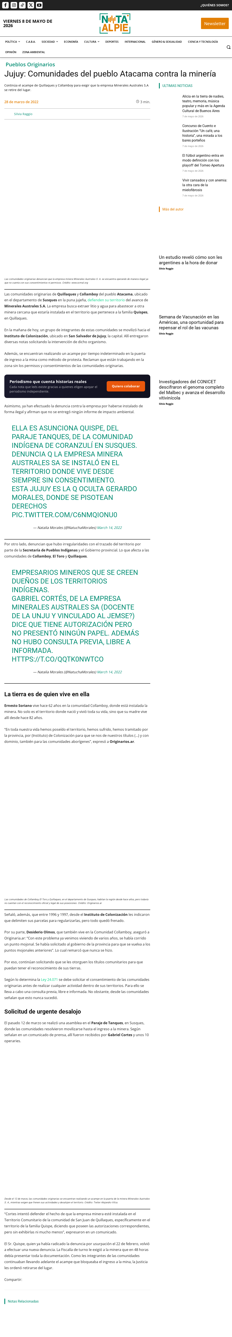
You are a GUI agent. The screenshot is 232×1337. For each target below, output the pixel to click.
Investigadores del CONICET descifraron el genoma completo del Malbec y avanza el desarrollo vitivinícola (192, 376)
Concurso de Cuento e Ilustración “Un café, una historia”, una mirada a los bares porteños (77, 1259)
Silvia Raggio (23, 114)
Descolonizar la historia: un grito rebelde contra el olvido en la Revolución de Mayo (73, 1192)
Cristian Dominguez (15, 1281)
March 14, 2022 (109, 479)
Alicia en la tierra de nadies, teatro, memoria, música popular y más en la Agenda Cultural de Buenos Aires (24, 1262)
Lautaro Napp (116, 1276)
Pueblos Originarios (30, 64)
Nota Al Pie (62, 1276)
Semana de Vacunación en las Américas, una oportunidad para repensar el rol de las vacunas (191, 309)
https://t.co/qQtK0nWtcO (58, 610)
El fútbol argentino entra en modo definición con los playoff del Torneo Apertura (126, 1259)
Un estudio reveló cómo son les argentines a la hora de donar (190, 246)
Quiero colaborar (126, 337)
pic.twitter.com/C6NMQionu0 (64, 466)
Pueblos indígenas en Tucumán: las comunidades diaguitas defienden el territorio (127, 1192)
